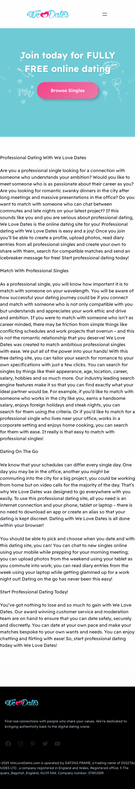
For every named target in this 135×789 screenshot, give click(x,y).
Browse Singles (68, 90)
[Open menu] (104, 14)
